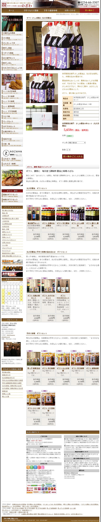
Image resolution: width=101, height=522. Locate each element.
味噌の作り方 (6, 375)
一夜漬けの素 (21, 512)
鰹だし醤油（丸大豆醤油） (71, 504)
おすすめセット (16, 510)
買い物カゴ (89, 10)
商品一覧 (5, 213)
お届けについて (7, 234)
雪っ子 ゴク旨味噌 (63, 508)
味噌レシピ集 (6, 394)
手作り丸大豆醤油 (31, 10)
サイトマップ (6, 250)
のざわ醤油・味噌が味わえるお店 (12, 388)
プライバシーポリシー (9, 240)
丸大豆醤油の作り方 (8, 378)
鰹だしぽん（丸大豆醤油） (31, 506)
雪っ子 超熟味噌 (52, 508)
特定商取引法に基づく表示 (10, 218)
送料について (6, 232)
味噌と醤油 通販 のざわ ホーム (11, 256)
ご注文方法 (5, 221)
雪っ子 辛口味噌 (41, 508)
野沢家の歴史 (6, 372)
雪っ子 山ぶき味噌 (18, 508)
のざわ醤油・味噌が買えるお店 (11, 386)
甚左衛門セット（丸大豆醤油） (12, 506)
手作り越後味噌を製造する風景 (11, 383)
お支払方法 (5, 226)
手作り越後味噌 (50, 10)
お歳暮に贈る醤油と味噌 (29, 514)
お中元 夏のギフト (76, 514)
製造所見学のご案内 (8, 253)
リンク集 (5, 245)
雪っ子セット (6, 510)
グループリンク (7, 248)
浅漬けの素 (12, 512)
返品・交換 (5, 229)
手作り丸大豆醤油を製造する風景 (12, 380)
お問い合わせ (70, 10)
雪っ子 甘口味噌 (30, 508)
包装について (6, 237)
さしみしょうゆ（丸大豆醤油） (53, 504)
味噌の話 (5, 391)
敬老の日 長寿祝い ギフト (62, 514)
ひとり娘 (72, 508)
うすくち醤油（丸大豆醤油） (90, 504)
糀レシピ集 (5, 396)
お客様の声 (5, 216)
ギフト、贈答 (75, 14)
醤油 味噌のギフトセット (45, 514)
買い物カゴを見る (7, 210)
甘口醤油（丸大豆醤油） (34, 504)
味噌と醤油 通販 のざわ (11, 10)
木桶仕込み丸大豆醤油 (19, 504)
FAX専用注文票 (7, 224)
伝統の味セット (27, 510)
